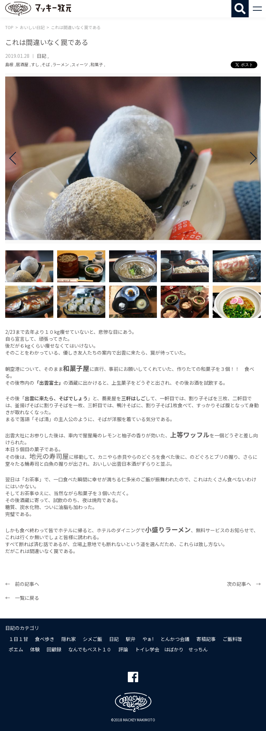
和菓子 (96, 64)
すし (35, 64)
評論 (123, 649)
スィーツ (79, 64)
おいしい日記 (32, 27)
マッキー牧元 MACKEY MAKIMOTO (38, 8)
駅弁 (130, 638)
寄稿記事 (206, 638)
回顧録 (54, 649)
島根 (9, 64)
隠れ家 (68, 638)
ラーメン (60, 64)
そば (46, 64)
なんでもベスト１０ (90, 649)
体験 (35, 649)
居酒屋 (22, 64)
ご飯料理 (232, 638)
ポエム (16, 649)
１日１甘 (18, 638)
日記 (41, 55)
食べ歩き (44, 638)
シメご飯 (92, 638)
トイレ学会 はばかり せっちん (171, 649)
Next (250, 158)
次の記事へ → (244, 583)
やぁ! (147, 638)
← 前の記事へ (22, 583)
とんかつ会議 (174, 638)
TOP (9, 27)
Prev (16, 158)
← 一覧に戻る (22, 597)
